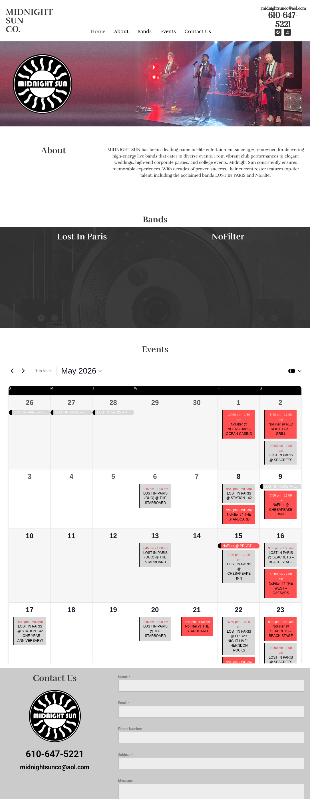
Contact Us (197, 31)
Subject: (125, 755)
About (121, 31)
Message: (125, 781)
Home (97, 31)
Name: (124, 677)
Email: (124, 703)
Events (168, 31)
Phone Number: (130, 729)
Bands (144, 31)
